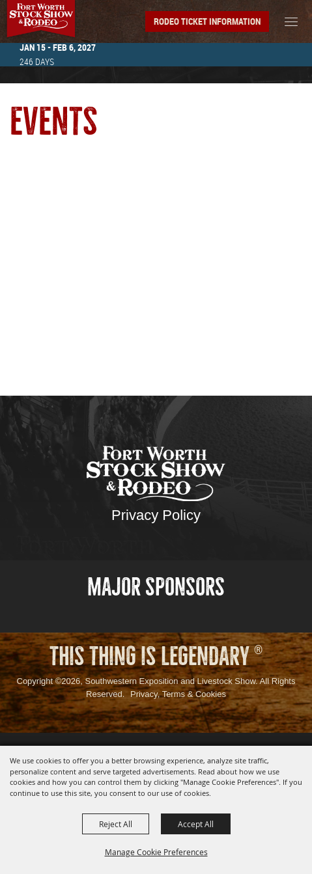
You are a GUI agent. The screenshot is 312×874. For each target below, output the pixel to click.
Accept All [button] (196, 824)
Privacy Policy (156, 515)
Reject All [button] (115, 824)
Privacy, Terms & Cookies (178, 694)
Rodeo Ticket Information (207, 21)
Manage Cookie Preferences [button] (156, 852)
